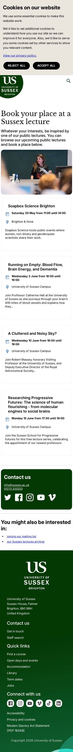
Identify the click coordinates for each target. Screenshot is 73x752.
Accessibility (16, 713)
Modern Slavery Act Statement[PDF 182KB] (28, 728)
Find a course (16, 654)
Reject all (16, 65)
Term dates (15, 679)
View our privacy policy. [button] (20, 55)
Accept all (46, 65)
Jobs (10, 685)
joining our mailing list (21, 536)
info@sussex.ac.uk (16, 485)
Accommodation (18, 666)
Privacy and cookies (21, 719)
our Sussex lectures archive (25, 541)
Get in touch (15, 631)
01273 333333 (13, 488)
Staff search (15, 637)
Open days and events (22, 660)
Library (12, 673)
